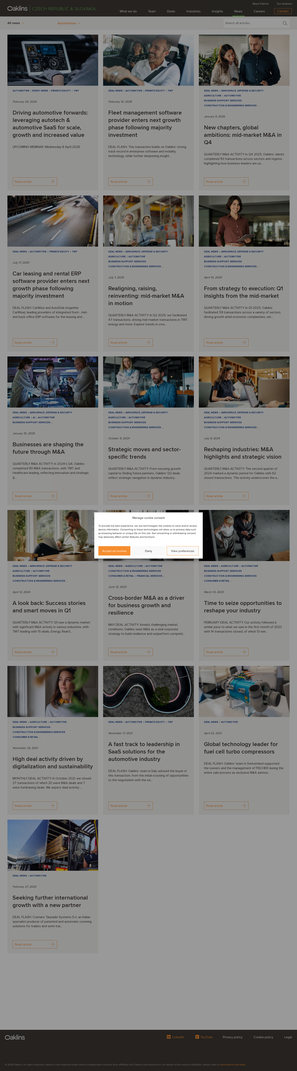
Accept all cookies (114, 551)
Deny (148, 551)
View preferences (182, 551)
